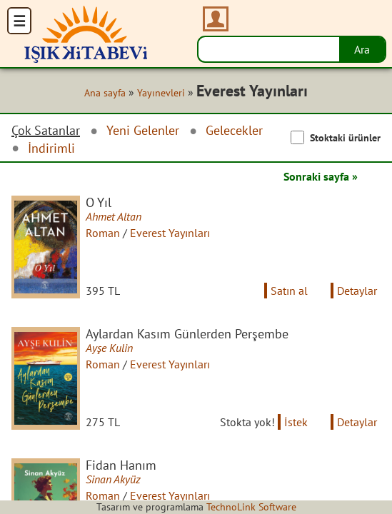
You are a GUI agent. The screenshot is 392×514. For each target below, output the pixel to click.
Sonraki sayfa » (320, 176)
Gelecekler (234, 130)
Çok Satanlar (45, 130)
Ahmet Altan (113, 216)
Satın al (289, 290)
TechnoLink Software (251, 506)
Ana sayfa (105, 92)
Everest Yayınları (170, 233)
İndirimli (51, 148)
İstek (296, 422)
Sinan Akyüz (113, 479)
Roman (103, 233)
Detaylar (357, 290)
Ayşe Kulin (109, 348)
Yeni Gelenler (142, 130)
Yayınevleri (161, 92)
